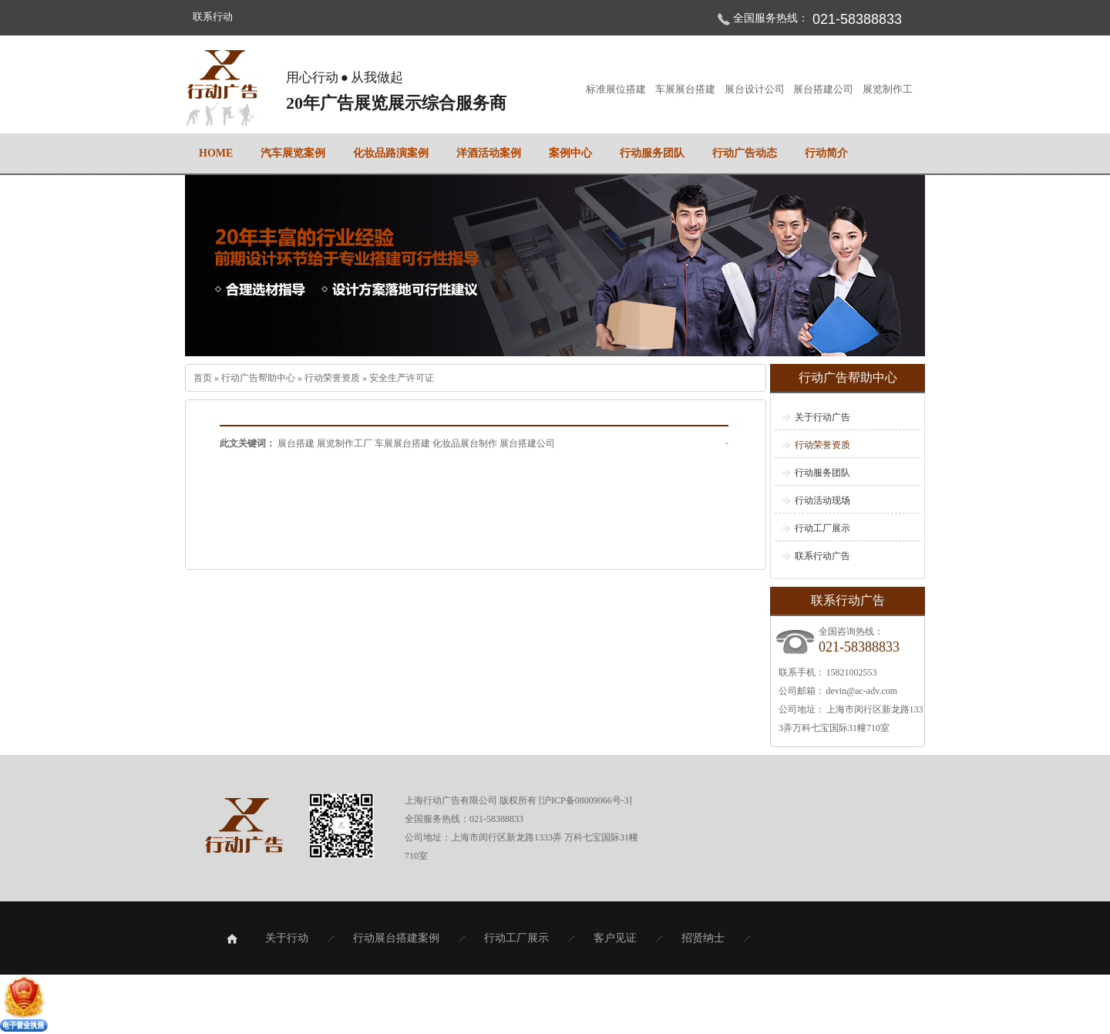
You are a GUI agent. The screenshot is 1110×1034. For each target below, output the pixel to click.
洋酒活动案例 (488, 153)
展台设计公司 (755, 89)
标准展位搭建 (617, 89)
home (216, 153)
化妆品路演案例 (391, 153)
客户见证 (615, 938)
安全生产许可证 (401, 377)
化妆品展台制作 (466, 443)
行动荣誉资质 (333, 377)
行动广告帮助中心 (259, 377)
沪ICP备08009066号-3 (585, 800)
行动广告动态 (744, 153)
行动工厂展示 (822, 528)
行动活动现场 (822, 500)
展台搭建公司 (824, 89)
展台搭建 (297, 443)
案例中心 (570, 153)
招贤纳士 (703, 938)
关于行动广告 (822, 417)
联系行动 (213, 16)
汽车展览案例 (293, 153)
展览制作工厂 (346, 443)
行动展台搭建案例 (396, 938)
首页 (203, 377)
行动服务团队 (652, 153)
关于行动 (286, 938)
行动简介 (826, 153)
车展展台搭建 (686, 89)
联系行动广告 (822, 556)
